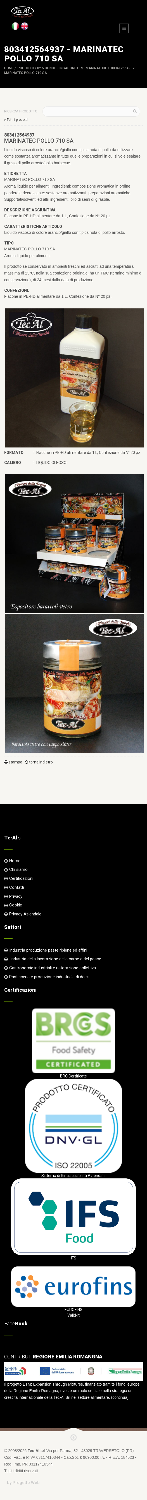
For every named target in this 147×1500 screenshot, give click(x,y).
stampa (13, 762)
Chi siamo (18, 869)
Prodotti (26, 68)
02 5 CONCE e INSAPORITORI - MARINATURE (72, 68)
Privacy (15, 896)
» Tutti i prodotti (16, 120)
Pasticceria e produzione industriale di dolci (49, 976)
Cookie (15, 905)
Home (9, 68)
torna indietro (39, 762)
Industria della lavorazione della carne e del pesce (55, 958)
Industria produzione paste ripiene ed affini (48, 950)
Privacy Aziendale (25, 914)
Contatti (16, 887)
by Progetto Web (23, 1482)
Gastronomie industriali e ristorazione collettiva (52, 967)
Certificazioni (21, 878)
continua (119, 1397)
